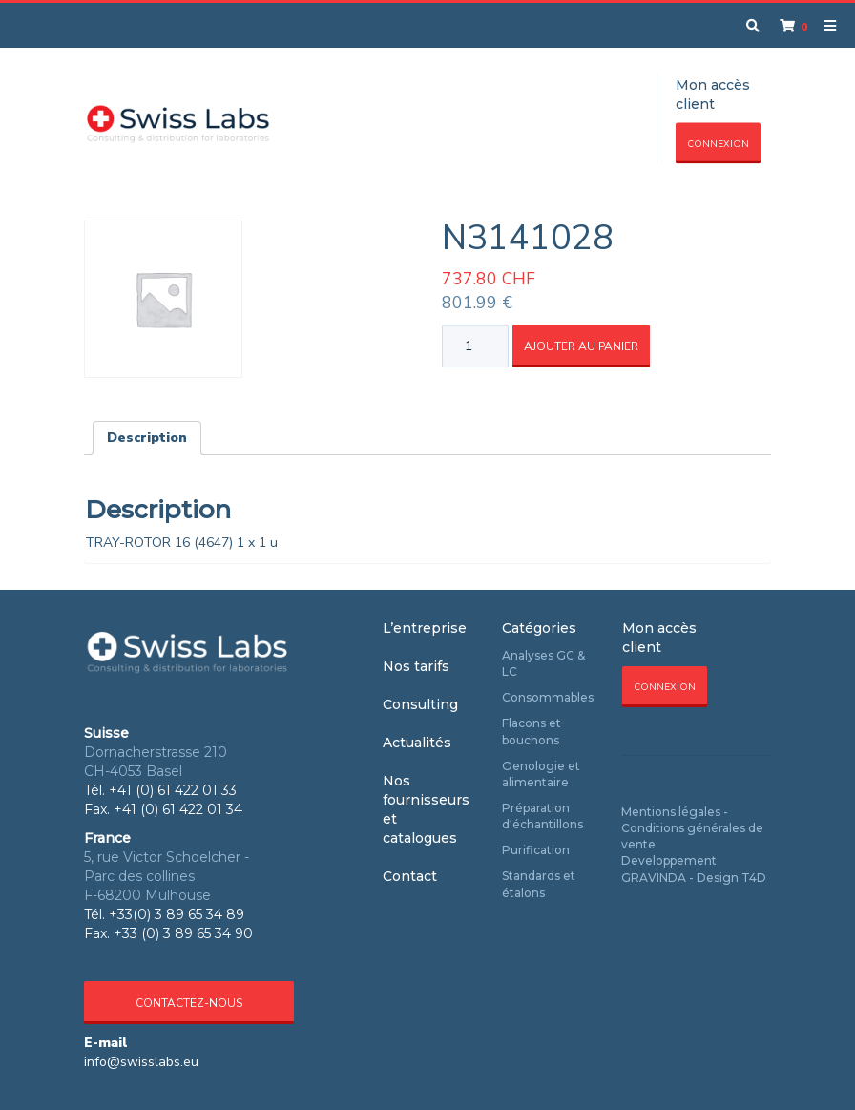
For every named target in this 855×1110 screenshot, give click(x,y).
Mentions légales (670, 812)
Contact (410, 876)
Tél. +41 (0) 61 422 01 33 (160, 790)
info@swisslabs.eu (141, 1062)
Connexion (718, 144)
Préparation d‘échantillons (542, 816)
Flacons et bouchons (531, 731)
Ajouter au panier (581, 346)
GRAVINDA (653, 877)
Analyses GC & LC (543, 663)
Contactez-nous (189, 1003)
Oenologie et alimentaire (541, 774)
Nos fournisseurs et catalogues (426, 809)
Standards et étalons (538, 884)
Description (147, 438)
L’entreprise (425, 628)
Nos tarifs (416, 666)
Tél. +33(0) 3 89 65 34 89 (164, 914)
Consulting (420, 704)
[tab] (147, 438)
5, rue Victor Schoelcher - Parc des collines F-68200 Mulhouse (166, 876)
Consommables (548, 697)
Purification (536, 850)
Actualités (417, 742)
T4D (753, 877)
